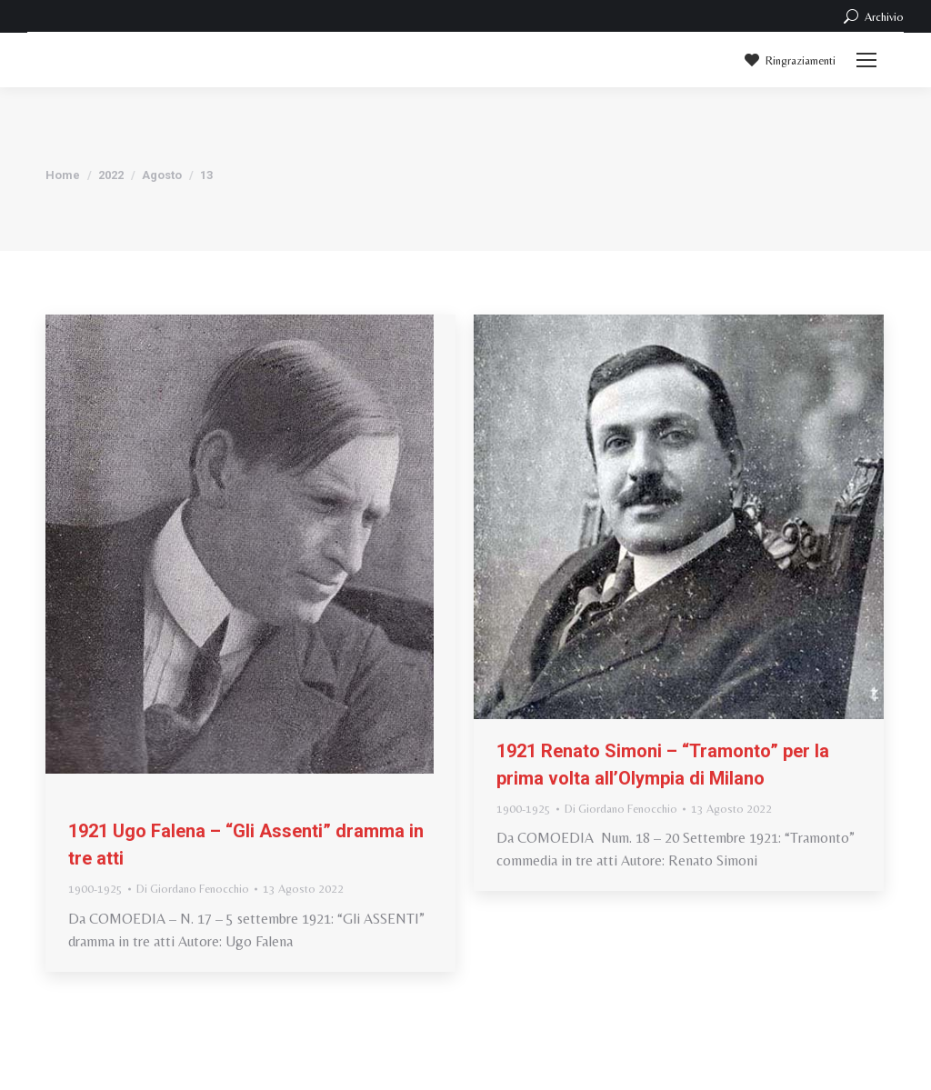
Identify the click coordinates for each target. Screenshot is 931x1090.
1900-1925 (95, 888)
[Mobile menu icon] (866, 60)
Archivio (872, 16)
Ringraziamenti (789, 60)
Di (192, 888)
